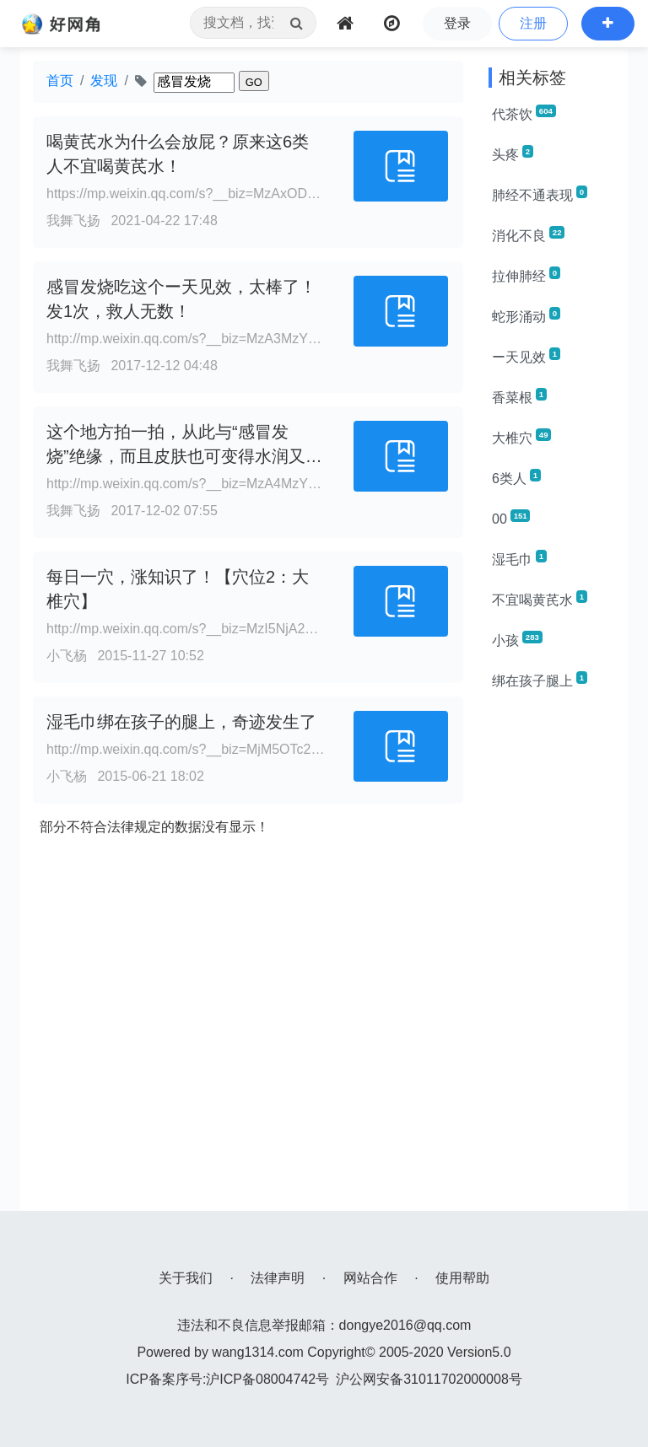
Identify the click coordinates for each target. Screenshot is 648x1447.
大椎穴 (521, 436)
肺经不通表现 (539, 194)
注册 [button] (533, 23)
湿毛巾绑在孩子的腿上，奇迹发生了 (181, 722)
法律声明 (278, 1278)
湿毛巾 (519, 558)
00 (511, 517)
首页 (59, 80)
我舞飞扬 (73, 220)
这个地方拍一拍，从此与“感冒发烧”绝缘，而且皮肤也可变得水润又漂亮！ (184, 456)
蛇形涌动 (526, 315)
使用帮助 (462, 1278)
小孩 (517, 639)
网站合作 (370, 1278)
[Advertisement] (552, 958)
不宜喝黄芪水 (539, 598)
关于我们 (186, 1278)
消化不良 (528, 234)
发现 (103, 80)
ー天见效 (526, 355)
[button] (607, 23)
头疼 (512, 153)
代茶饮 (524, 113)
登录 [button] (457, 23)
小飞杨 (66, 655)
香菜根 (519, 396)
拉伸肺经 (526, 274)
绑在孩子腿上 (539, 679)
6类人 (516, 477)
